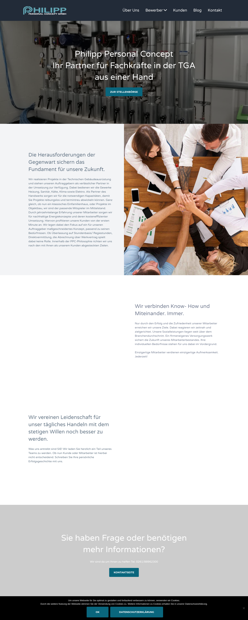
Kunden (180, 10)
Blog (197, 10)
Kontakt (215, 10)
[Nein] (243, 608)
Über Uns (130, 10)
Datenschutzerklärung (136, 612)
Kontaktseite (124, 572)
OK (97, 612)
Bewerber (154, 10)
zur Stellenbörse (124, 91)
